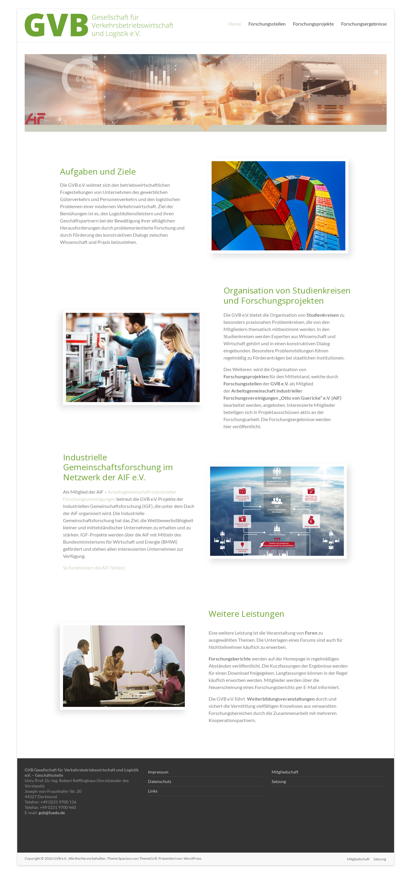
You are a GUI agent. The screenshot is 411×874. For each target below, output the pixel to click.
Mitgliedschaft (285, 771)
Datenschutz (159, 781)
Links (153, 790)
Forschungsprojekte (313, 23)
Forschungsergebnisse (364, 23)
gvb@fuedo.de (52, 812)
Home (235, 23)
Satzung (279, 781)
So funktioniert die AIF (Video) (94, 567)
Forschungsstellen (267, 23)
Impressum (158, 771)
